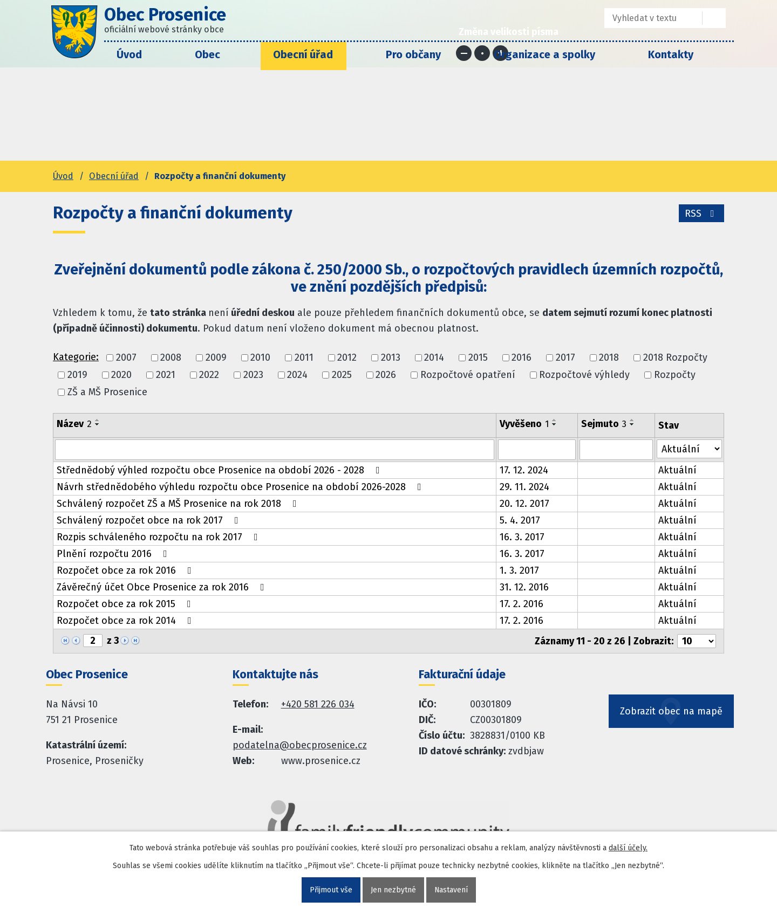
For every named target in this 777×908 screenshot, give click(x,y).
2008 (170, 357)
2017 (565, 357)
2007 (126, 357)
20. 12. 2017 (524, 504)
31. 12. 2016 (524, 587)
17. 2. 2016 (521, 604)
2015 (478, 357)
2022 (209, 375)
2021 (165, 375)
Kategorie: (76, 357)
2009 (216, 357)
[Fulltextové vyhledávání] (645, 18)
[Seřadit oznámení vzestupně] (98, 420)
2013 (390, 357)
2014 (434, 357)
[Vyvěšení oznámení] (537, 449)
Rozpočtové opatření (467, 375)
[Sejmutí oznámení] (616, 449)
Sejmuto (603, 424)
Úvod (129, 54)
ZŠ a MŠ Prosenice (107, 392)
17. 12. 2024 (524, 470)
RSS (702, 213)
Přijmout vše (330, 890)
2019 (77, 375)
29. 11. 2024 (524, 487)
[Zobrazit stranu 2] (93, 640)
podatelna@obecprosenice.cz (300, 745)
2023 (253, 375)
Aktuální (677, 470)
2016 (521, 357)
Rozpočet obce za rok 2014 (126, 621)
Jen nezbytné (392, 890)
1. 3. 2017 (519, 570)
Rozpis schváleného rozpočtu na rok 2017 (159, 537)
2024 (297, 375)
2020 (121, 375)
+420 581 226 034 (318, 704)
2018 (609, 357)
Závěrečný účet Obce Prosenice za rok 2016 (163, 587)
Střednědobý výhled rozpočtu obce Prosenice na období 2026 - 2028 (220, 470)
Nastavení (451, 890)
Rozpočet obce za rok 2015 (126, 604)
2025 (342, 375)
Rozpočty (675, 375)
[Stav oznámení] (690, 448)
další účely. (628, 847)
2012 (347, 357)
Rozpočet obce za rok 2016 (126, 570)
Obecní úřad (303, 54)
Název (74, 424)
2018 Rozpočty (675, 357)
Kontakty (670, 54)
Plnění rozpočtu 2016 (114, 554)
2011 (304, 357)
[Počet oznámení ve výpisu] (696, 641)
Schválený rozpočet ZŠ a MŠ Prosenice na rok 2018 (179, 504)
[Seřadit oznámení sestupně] (98, 424)
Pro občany (413, 54)
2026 (386, 375)
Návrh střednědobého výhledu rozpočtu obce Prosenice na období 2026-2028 (241, 487)
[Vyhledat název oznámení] (274, 449)
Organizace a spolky (544, 54)
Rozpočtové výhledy (584, 375)
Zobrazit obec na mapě (671, 711)
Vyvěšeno (524, 424)
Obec (207, 54)
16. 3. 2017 (522, 537)
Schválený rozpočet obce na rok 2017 (150, 520)
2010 (260, 357)
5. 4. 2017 (520, 520)
